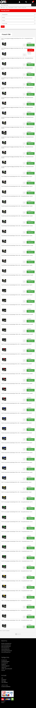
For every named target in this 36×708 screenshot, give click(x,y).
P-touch (19, 7)
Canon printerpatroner (6, 645)
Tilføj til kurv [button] (30, 45)
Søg (26, 2)
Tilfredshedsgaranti (5, 665)
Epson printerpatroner (6, 646)
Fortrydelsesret (4, 663)
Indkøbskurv (31, 1)
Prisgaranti (3, 664)
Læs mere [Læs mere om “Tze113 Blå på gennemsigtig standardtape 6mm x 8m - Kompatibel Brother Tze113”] (31, 50)
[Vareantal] (25, 45)
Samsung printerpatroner (6, 650)
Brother (15, 7)
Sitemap (3, 670)
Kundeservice (4, 660)
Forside (3, 7)
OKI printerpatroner (5, 649)
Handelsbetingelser (5, 661)
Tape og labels (11, 7)
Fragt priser (3, 667)
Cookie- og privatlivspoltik (6, 668)
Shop (7, 7)
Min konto (19, 2)
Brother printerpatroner (6, 643)
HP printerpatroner (5, 647)
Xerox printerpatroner (6, 652)
